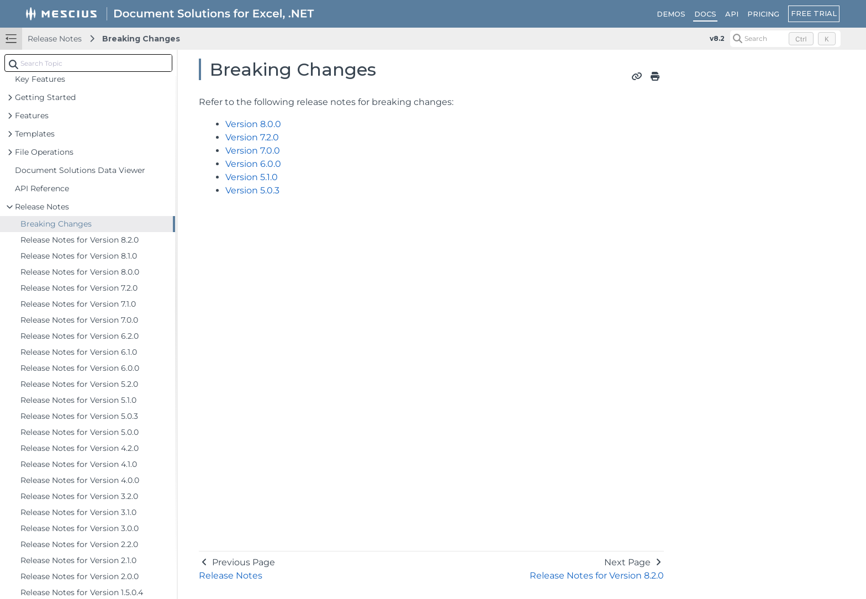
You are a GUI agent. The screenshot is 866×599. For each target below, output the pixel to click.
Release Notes (55, 39)
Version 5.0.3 (252, 190)
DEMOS (671, 13)
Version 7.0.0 (252, 150)
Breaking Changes (141, 39)
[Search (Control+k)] (785, 38)
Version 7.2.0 (252, 137)
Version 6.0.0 (253, 164)
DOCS (705, 13)
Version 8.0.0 (253, 124)
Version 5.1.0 (251, 177)
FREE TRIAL (814, 13)
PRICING (763, 13)
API (731, 13)
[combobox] (88, 63)
